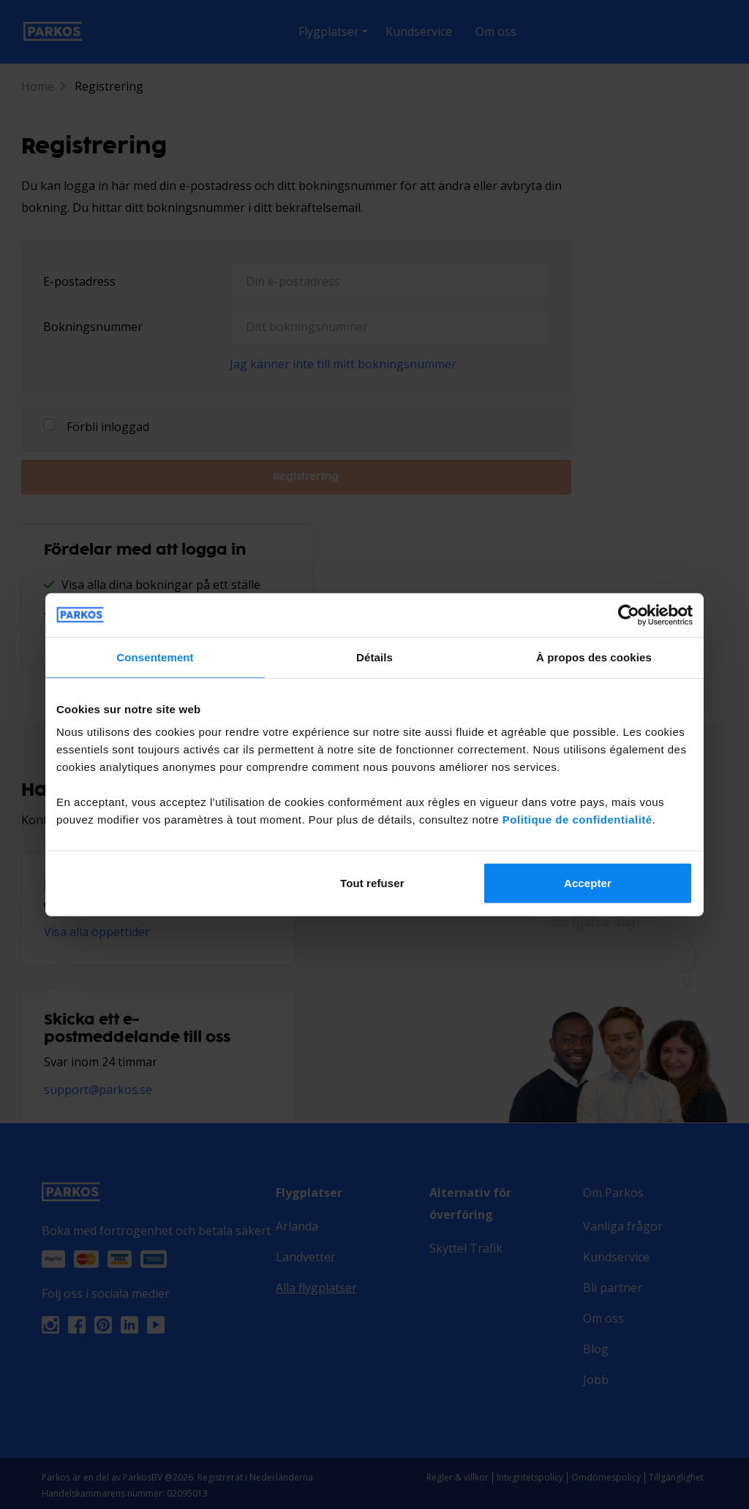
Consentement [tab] (154, 656)
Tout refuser (372, 883)
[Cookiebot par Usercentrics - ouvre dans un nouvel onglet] (629, 615)
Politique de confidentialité (577, 819)
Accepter (587, 883)
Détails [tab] (374, 656)
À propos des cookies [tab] (594, 656)
